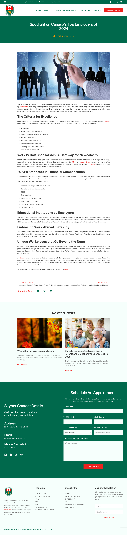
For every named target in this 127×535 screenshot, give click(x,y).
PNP (36, 502)
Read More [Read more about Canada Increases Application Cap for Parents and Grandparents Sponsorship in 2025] (70, 370)
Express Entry (84, 162)
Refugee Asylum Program (46, 510)
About (47, 10)
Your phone (69, 417)
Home (38, 10)
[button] (38, 291)
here (66, 269)
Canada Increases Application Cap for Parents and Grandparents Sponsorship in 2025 (86, 354)
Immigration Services (65, 10)
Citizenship (70, 499)
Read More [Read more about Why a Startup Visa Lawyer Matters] (22, 365)
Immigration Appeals (74, 504)
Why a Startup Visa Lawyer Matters (35, 351)
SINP (36, 504)
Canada (106, 121)
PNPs (74, 162)
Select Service (70, 428)
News (87, 10)
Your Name (69, 406)
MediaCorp (24, 107)
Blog (81, 10)
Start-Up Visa (41, 494)
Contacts (97, 10)
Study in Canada (42, 496)
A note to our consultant (76, 439)
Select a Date (100, 428)
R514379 (7, 510)
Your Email (99, 417)
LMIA (93, 164)
